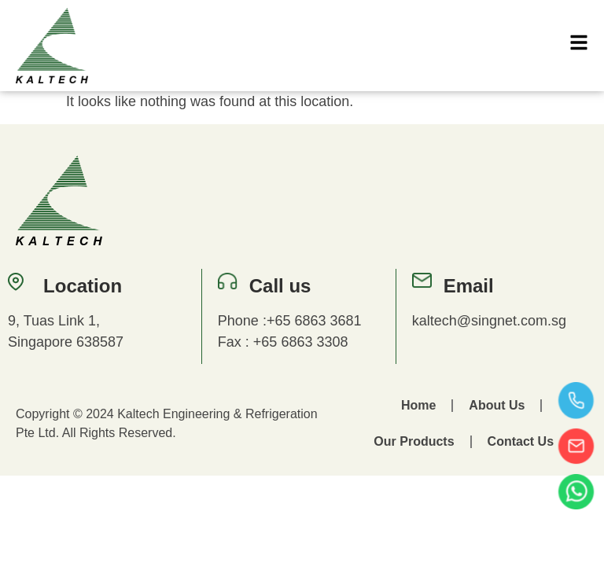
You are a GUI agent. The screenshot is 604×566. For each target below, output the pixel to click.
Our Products (414, 441)
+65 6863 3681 (314, 321)
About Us (497, 405)
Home (418, 405)
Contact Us (521, 441)
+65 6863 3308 (300, 342)
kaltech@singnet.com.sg (489, 321)
